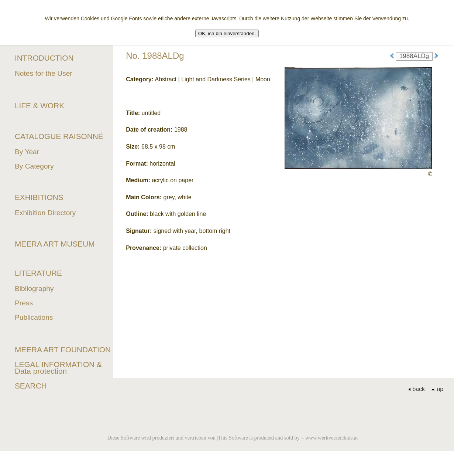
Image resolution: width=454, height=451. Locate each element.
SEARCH (31, 386)
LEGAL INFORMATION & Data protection (58, 368)
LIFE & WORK (39, 105)
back (416, 389)
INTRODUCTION (44, 58)
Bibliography (34, 288)
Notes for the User (43, 73)
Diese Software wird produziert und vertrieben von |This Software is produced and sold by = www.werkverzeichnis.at (232, 438)
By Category (34, 166)
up (437, 389)
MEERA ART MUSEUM (55, 244)
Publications (34, 317)
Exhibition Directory (45, 213)
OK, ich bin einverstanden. (227, 33)
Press (24, 303)
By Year (27, 152)
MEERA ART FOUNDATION (63, 349)
